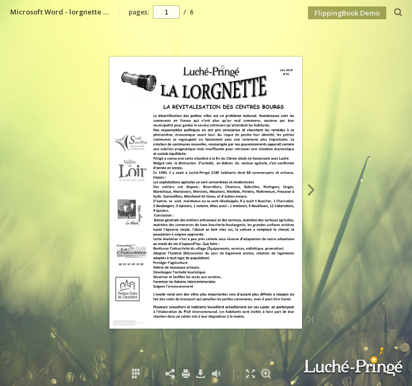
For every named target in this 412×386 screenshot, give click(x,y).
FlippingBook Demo (347, 13)
